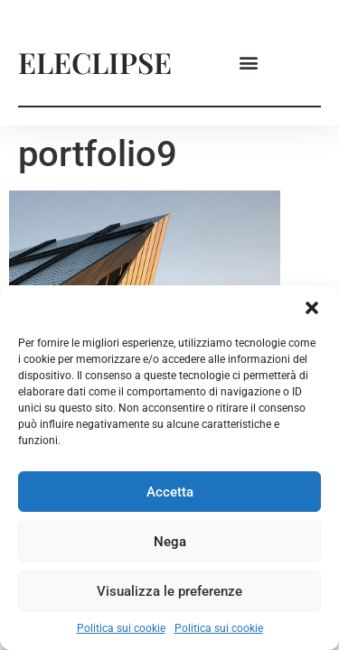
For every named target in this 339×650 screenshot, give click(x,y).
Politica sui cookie (121, 628)
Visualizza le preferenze (169, 591)
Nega (170, 542)
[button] (312, 308)
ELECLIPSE (95, 61)
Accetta (169, 492)
